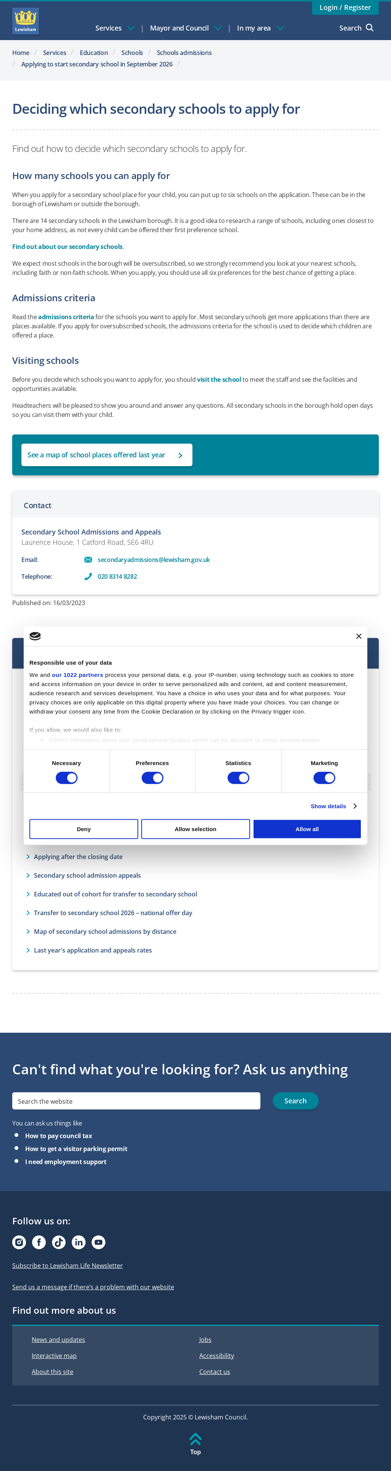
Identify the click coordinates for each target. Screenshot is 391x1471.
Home (20, 52)
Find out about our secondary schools (67, 246)
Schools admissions (184, 52)
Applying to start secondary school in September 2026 (97, 64)
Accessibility (216, 1356)
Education (94, 52)
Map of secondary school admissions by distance (105, 931)
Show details (328, 806)
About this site (52, 1372)
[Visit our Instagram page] (19, 1242)
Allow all (307, 829)
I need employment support (66, 1162)
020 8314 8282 (117, 576)
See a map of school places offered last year (96, 454)
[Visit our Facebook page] (39, 1242)
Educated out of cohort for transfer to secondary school (115, 894)
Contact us (214, 1372)
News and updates (58, 1339)
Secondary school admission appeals (87, 875)
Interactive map (54, 1356)
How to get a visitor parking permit (76, 1149)
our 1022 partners (77, 674)
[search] (136, 1100)
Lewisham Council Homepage (25, 21)
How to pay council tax (58, 1136)
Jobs (205, 1339)
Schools (132, 52)
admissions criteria (66, 317)
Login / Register (345, 7)
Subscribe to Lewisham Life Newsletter (67, 1265)
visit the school (219, 379)
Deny (84, 829)
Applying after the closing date (78, 857)
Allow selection (195, 829)
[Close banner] (359, 636)
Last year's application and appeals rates (93, 950)
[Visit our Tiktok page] (59, 1242)
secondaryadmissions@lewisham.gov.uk (154, 559)
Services (54, 52)
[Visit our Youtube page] (98, 1242)
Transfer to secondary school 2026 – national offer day (113, 913)
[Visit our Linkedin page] (79, 1242)
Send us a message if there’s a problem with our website (93, 1287)
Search (356, 27)
